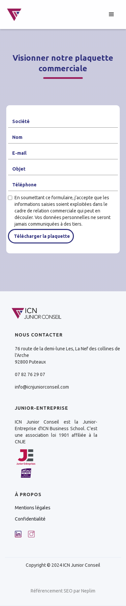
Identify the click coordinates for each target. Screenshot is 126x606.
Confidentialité (30, 519)
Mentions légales (32, 507)
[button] (111, 14)
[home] (14, 14)
